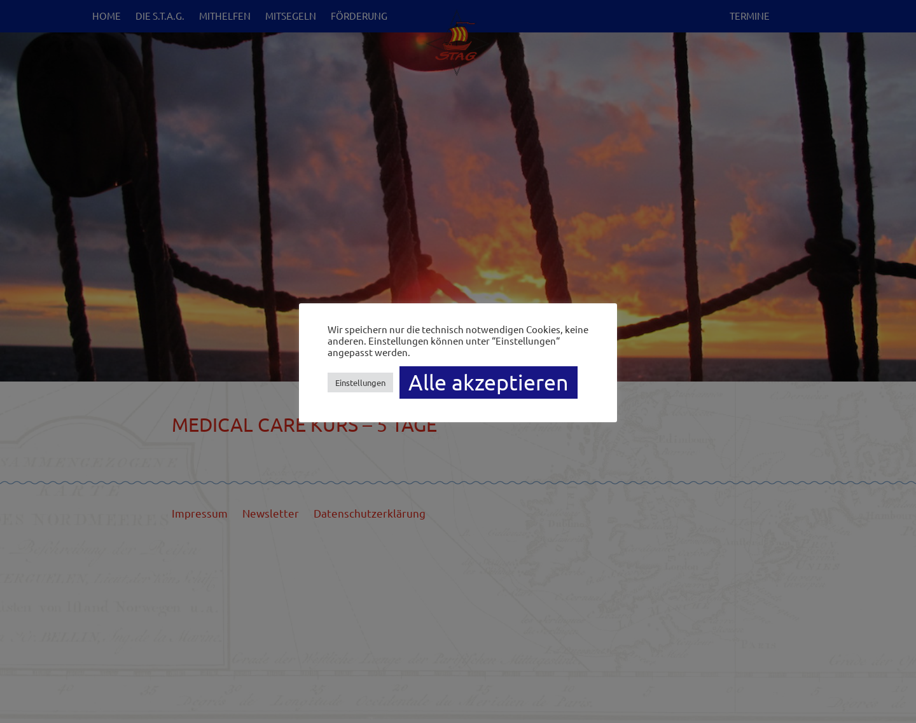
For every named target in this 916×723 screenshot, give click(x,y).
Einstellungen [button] (360, 382)
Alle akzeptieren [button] (488, 382)
